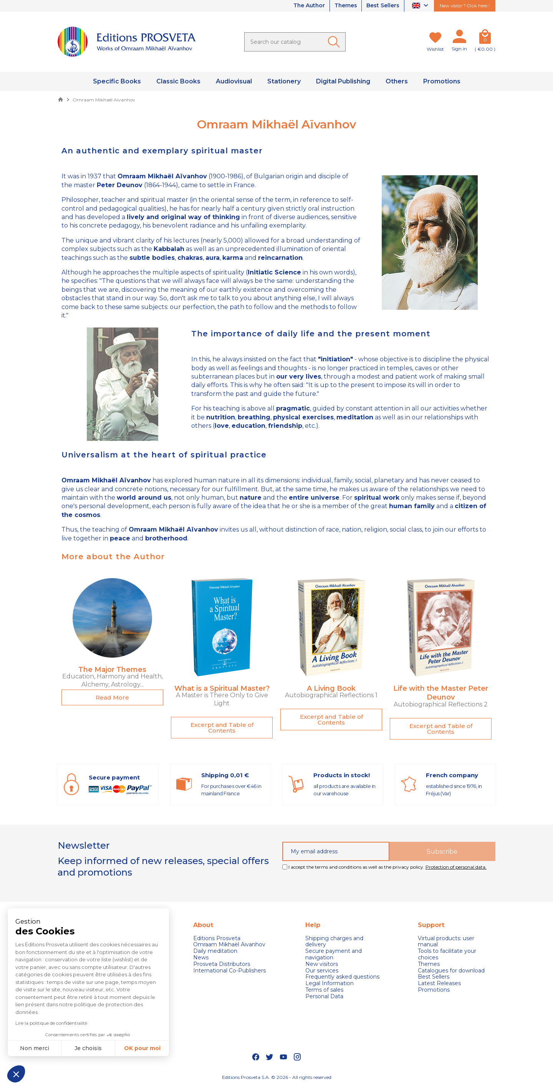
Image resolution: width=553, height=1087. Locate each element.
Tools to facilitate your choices (447, 954)
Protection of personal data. (456, 867)
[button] (16, 1074)
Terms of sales (324, 990)
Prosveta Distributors (221, 964)
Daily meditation (215, 951)
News (201, 957)
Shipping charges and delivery (334, 941)
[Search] (295, 42)
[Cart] (485, 38)
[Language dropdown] (421, 6)
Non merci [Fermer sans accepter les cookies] (34, 1048)
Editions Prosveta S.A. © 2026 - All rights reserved (276, 1077)
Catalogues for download (451, 970)
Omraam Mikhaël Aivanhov (229, 944)
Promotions (434, 990)
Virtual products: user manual (446, 941)
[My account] (459, 38)
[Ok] (335, 42)
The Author (308, 5)
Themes (345, 5)
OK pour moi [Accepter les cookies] (142, 1048)
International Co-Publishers (229, 970)
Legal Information (329, 983)
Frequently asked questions (342, 977)
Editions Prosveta (216, 938)
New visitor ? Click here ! (465, 5)
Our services (321, 970)
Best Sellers (382, 5)
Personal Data (324, 996)
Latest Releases (439, 983)
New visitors (321, 964)
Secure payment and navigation (333, 954)
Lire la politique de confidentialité (51, 1023)
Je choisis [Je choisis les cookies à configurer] (88, 1048)
